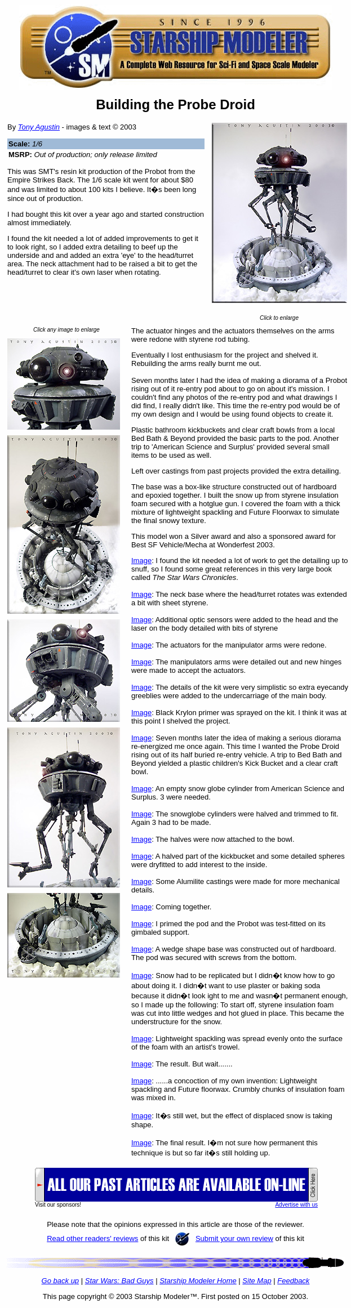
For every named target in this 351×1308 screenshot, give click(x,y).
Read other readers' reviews (92, 1238)
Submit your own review (234, 1238)
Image (141, 560)
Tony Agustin (39, 127)
